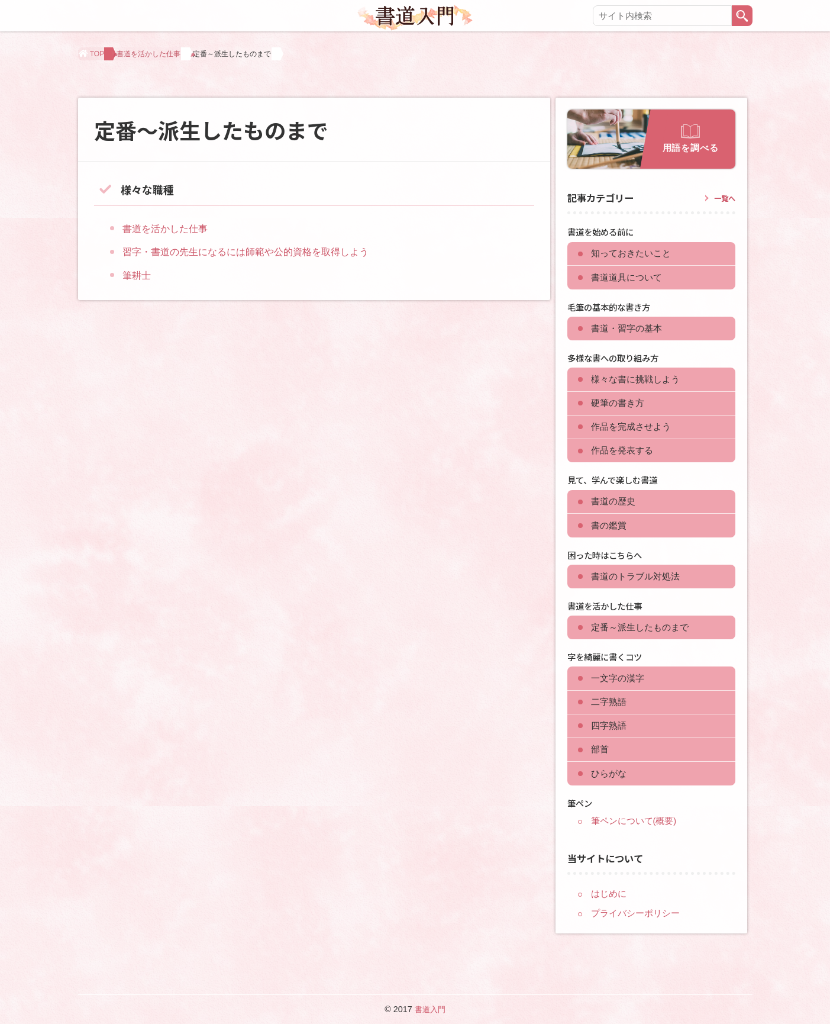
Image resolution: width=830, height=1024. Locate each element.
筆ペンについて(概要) (637, 846)
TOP (101, 57)
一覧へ (722, 181)
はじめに (610, 919)
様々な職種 (153, 171)
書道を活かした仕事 (171, 57)
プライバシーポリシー (638, 938)
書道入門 (430, 1009)
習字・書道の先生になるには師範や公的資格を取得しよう (260, 235)
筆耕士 (138, 258)
